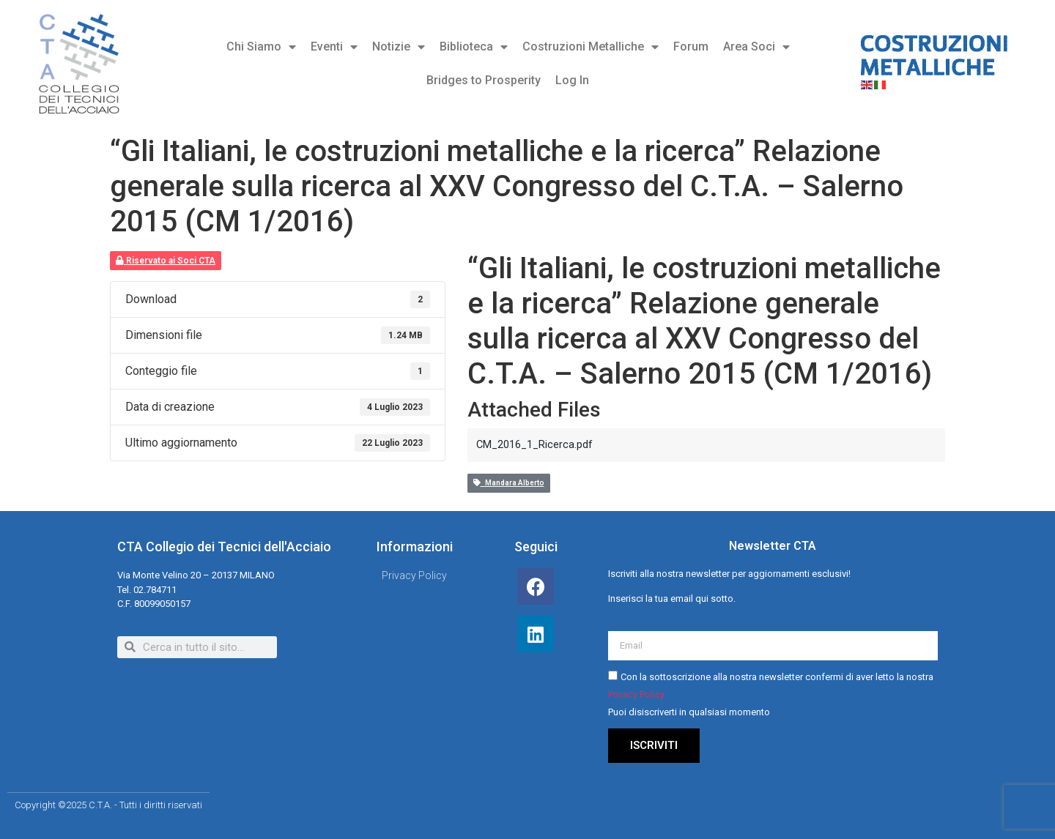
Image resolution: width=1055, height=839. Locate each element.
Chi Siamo (261, 47)
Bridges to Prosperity (483, 80)
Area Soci (756, 47)
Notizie (398, 47)
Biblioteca (474, 47)
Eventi (334, 47)
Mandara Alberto (508, 483)
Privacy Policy (636, 694)
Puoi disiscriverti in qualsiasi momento (689, 711)
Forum (690, 46)
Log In (572, 80)
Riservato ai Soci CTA (165, 261)
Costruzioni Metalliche (590, 47)
